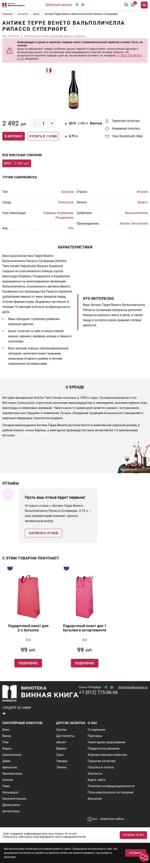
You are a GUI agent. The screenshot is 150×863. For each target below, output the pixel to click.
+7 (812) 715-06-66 (98, 692)
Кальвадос (10, 792)
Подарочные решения (104, 748)
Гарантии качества (101, 761)
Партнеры (95, 736)
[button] (144, 857)
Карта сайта (96, 780)
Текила (61, 767)
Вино (6, 730)
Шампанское (11, 755)
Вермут (61, 748)
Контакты (95, 773)
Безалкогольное (14, 798)
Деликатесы (11, 805)
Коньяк (7, 780)
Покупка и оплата (101, 767)
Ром (5, 742)
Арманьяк (9, 767)
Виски (6, 736)
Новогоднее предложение (106, 742)
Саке (59, 755)
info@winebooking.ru (133, 687)
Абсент (61, 742)
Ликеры (62, 761)
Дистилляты (65, 736)
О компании (96, 730)
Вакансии (95, 798)
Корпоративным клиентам (107, 755)
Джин (6, 761)
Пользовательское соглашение (110, 792)
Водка (6, 748)
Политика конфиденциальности (111, 786)
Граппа (61, 730)
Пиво (6, 786)
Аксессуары (11, 811)
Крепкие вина (12, 773)
